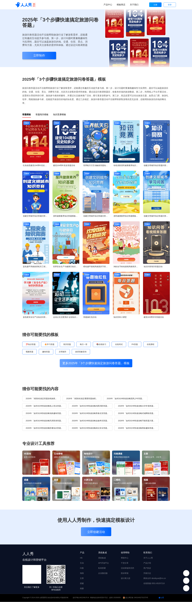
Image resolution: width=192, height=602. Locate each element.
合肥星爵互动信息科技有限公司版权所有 (53, 598)
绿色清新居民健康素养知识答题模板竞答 (127, 165)
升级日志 (147, 573)
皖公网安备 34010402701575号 (136, 598)
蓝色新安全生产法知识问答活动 (36, 317)
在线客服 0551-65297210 (154, 583)
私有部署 (102, 568)
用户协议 (147, 568)
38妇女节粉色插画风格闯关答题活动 (127, 266)
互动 (82, 563)
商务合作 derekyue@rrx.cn (154, 578)
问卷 (82, 568)
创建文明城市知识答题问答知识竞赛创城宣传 (157, 165)
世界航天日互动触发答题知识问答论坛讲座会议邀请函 (96, 165)
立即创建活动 (96, 532)
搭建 (82, 583)
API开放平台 (103, 563)
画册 (82, 589)
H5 (81, 558)
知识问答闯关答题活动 (153, 266)
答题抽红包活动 (89, 317)
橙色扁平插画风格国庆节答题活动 (96, 266)
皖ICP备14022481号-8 (81, 598)
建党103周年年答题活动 (154, 317)
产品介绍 (147, 563)
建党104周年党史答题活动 (64, 165)
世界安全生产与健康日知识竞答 (66, 266)
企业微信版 (103, 573)
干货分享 (124, 563)
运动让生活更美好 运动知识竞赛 (66, 317)
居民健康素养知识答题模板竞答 (66, 216)
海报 (82, 573)
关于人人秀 (148, 558)
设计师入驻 (125, 578)
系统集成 (102, 558)
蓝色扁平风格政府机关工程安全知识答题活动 (36, 266)
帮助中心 (124, 558)
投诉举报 (124, 573)
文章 (82, 578)
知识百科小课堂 (120, 317)
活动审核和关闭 (127, 568)
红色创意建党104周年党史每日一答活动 (36, 165)
